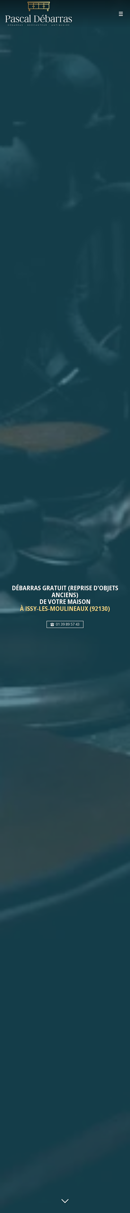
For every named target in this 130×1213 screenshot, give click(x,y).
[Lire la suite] (65, 1200)
